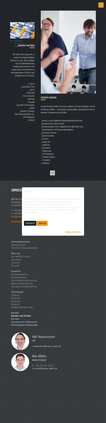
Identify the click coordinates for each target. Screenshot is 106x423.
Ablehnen (42, 223)
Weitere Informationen (73, 232)
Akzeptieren (30, 223)
